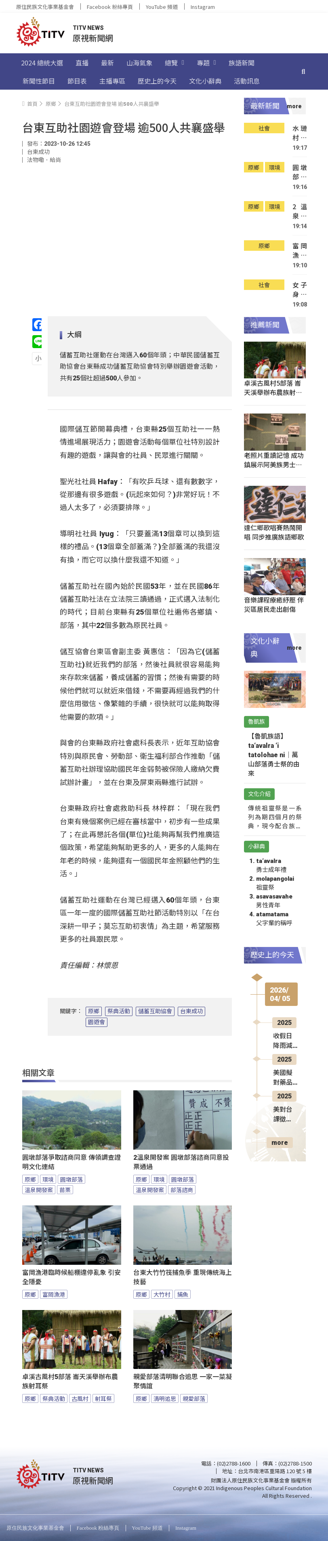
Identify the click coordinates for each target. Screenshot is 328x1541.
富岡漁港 (53, 1294)
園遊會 (96, 1022)
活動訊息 (247, 81)
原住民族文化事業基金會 (45, 6)
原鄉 (93, 1011)
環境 (48, 1179)
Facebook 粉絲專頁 (110, 6)
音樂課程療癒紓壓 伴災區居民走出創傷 (274, 604)
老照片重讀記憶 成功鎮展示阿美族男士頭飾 (274, 464)
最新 (107, 62)
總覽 (174, 62)
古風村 (79, 1398)
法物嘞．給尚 (44, 160)
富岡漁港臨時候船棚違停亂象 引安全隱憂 (71, 1277)
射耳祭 (103, 1398)
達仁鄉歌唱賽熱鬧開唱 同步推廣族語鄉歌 (274, 532)
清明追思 (164, 1398)
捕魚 (182, 1294)
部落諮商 (181, 1190)
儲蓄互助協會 (155, 1011)
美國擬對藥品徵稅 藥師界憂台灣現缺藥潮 (283, 1078)
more (279, 1142)
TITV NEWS (88, 28)
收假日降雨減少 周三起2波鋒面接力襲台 (284, 1041)
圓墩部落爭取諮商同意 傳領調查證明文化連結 (71, 1162)
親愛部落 (194, 1398)
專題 (206, 62)
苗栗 (65, 1190)
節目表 (77, 81)
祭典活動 (118, 1011)
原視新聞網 (93, 38)
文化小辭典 (205, 81)
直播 (82, 62)
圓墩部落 (71, 1179)
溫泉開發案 (39, 1190)
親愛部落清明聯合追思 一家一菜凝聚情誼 (182, 1381)
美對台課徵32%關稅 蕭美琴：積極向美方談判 (283, 1115)
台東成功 (191, 1011)
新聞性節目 (39, 81)
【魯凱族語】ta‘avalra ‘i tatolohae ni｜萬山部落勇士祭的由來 (274, 755)
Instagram (203, 6)
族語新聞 (241, 62)
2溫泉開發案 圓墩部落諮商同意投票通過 (181, 1162)
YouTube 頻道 (162, 6)
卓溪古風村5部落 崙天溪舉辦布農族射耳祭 (70, 1381)
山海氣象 (139, 62)
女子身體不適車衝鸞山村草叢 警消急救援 (299, 289)
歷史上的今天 (157, 81)
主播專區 (112, 81)
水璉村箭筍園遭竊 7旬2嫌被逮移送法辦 (299, 133)
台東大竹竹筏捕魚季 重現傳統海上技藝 (182, 1277)
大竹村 (161, 1294)
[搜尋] (303, 71)
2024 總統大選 (42, 62)
